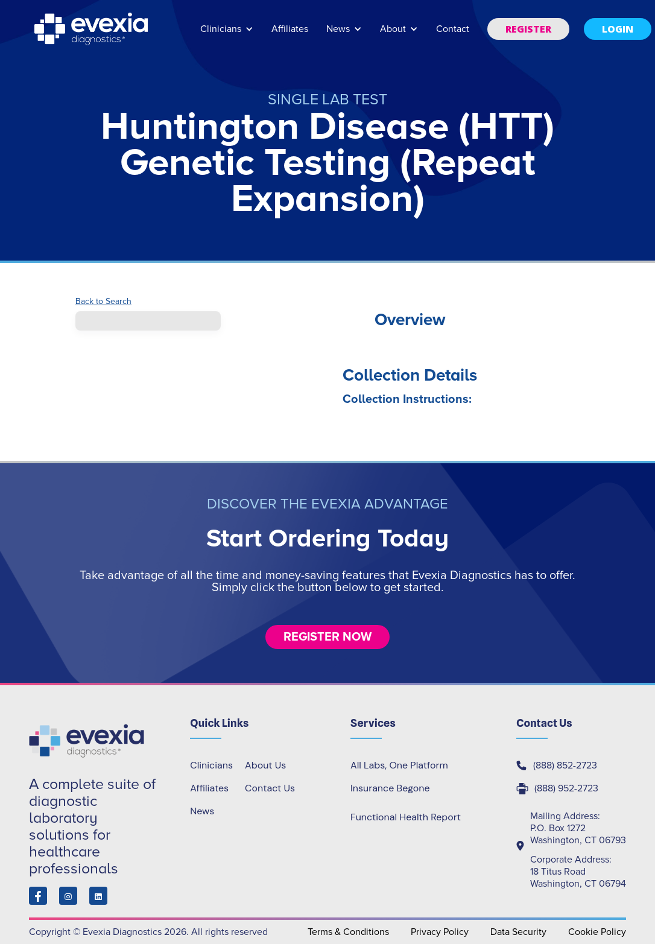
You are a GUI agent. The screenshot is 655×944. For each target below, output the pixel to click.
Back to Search (103, 301)
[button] (226, 34)
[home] (92, 29)
